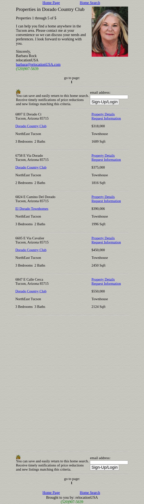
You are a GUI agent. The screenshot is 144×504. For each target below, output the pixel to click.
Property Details (103, 114)
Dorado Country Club (30, 126)
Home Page (51, 3)
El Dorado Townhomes (31, 209)
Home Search (90, 3)
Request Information (106, 118)
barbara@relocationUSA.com (38, 64)
